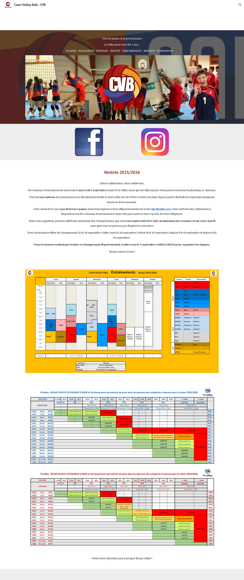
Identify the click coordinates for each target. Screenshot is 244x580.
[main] (122, 44)
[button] (240, 5)
